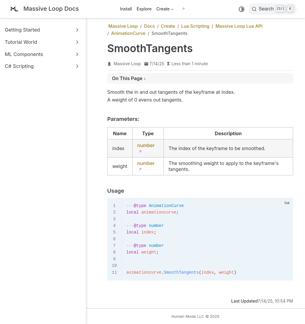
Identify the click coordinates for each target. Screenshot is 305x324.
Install (126, 8)
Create (165, 10)
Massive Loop (127, 63)
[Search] (273, 9)
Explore (144, 8)
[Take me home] (43, 9)
